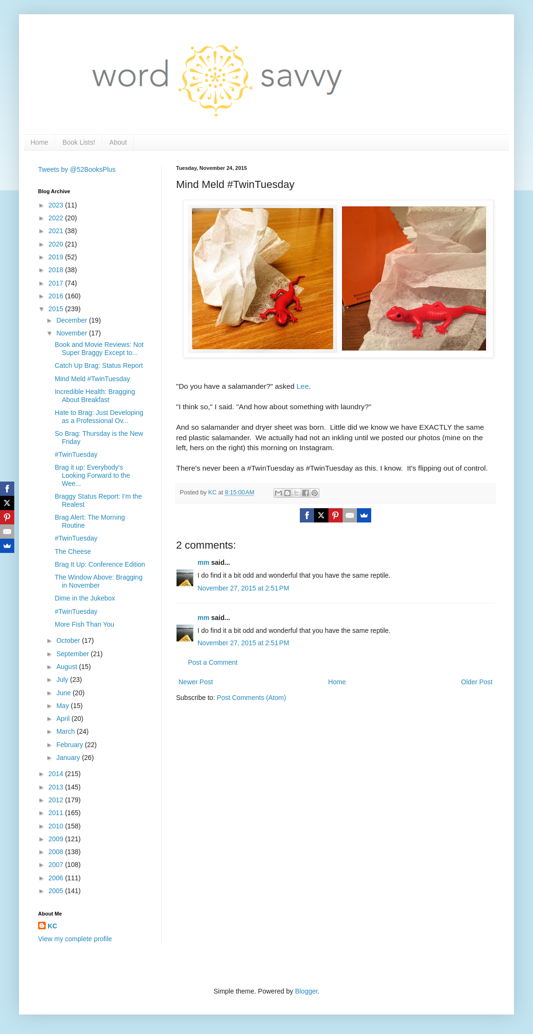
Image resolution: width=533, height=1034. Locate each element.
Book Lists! (78, 142)
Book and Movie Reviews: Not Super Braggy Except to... (99, 348)
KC (52, 926)
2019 (57, 257)
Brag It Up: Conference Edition (100, 564)
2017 (57, 283)
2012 (57, 800)
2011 (57, 813)
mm (203, 562)
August (67, 666)
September (73, 654)
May (63, 705)
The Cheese (73, 551)
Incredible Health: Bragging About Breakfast (95, 396)
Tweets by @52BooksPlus (77, 169)
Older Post (477, 682)
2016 (57, 296)
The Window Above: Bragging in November (98, 581)
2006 (57, 878)
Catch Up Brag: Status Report (99, 365)
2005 (57, 891)
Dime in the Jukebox (85, 598)
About (118, 142)
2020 (57, 244)
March (66, 731)
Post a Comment (212, 662)
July (63, 679)
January (69, 757)
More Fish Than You (84, 624)
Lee (302, 386)
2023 (57, 205)
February (70, 744)
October (69, 640)
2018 (57, 270)
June (64, 693)
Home (39, 142)
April (63, 718)
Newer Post (195, 682)
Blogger (306, 991)
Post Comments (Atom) (251, 697)
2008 (57, 852)
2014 (57, 774)
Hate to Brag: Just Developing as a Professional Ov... (99, 416)
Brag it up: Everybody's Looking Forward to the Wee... (92, 475)
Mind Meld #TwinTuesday (92, 379)
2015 (57, 309)
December (72, 320)
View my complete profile (75, 939)
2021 (57, 231)
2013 (57, 787)
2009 (57, 839)
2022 (57, 218)
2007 (57, 864)
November (72, 333)
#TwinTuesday (76, 454)
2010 (57, 826)
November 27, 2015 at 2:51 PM (243, 588)
